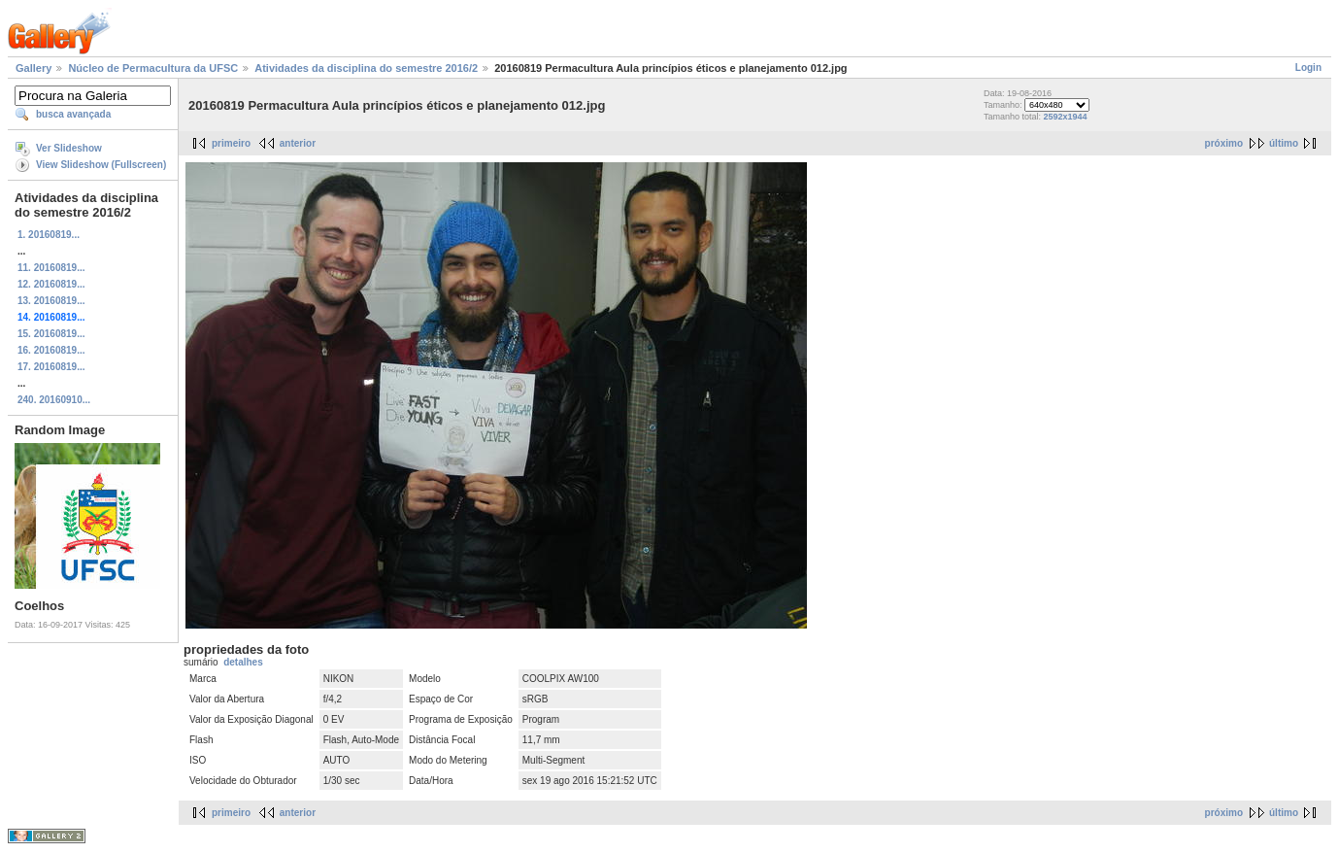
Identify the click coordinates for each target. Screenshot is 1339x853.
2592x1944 (1065, 116)
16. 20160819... (51, 350)
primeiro (231, 143)
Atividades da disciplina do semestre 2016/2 (366, 68)
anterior (298, 143)
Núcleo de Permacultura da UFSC (153, 68)
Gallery (33, 68)
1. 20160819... (48, 234)
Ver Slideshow (69, 148)
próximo (1224, 143)
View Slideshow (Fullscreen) (101, 164)
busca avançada (73, 114)
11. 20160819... (51, 267)
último (1283, 143)
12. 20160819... (51, 284)
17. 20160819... (51, 366)
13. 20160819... (51, 300)
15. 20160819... (51, 333)
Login (1308, 67)
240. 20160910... (53, 399)
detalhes (243, 662)
